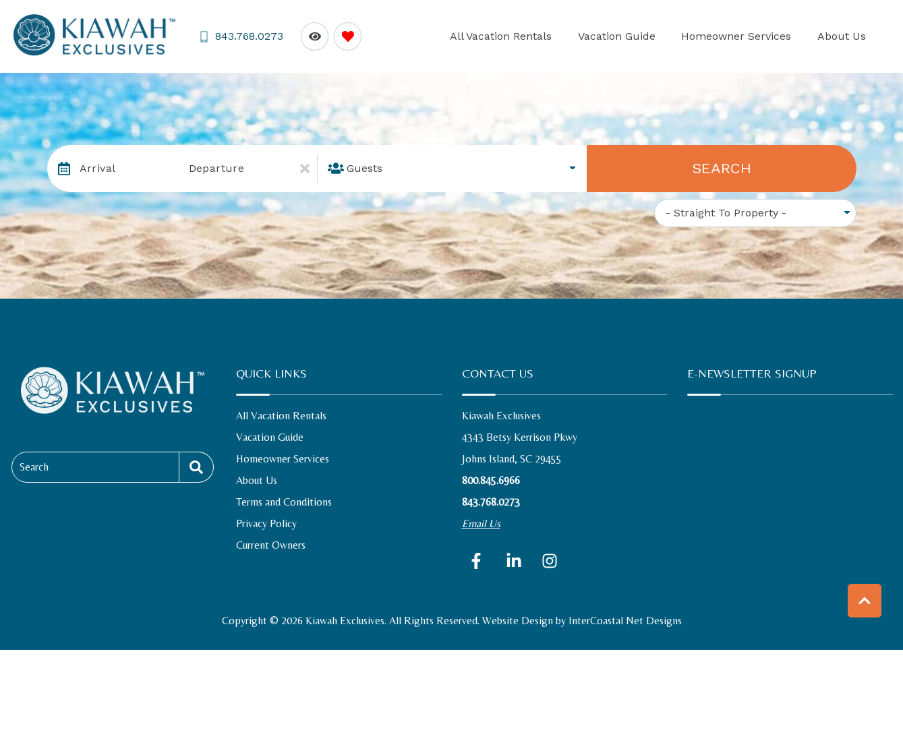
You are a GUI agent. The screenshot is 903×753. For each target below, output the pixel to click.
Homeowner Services (759, 36)
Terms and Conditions (284, 501)
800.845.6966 (491, 480)
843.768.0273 (491, 501)
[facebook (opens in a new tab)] (478, 561)
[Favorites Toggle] (345, 36)
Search (721, 168)
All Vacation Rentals (554, 36)
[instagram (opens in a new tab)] (549, 561)
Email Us (481, 523)
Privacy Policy (266, 523)
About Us (849, 36)
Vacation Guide (654, 36)
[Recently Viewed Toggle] (312, 36)
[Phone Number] (239, 36)
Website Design (517, 620)
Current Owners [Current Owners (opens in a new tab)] (270, 545)
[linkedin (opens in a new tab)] (514, 561)
